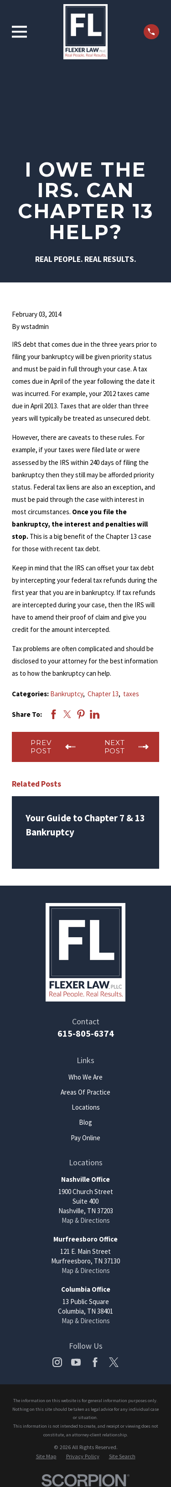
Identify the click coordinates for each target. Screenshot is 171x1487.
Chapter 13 (103, 693)
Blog (85, 1122)
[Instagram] (57, 1362)
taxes (131, 693)
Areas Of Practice (85, 1092)
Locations (86, 1107)
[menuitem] (46, 1456)
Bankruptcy (66, 693)
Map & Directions (86, 1220)
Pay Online (85, 1137)
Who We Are (85, 1077)
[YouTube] (76, 1362)
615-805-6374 (85, 1033)
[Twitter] (114, 1362)
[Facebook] (95, 1362)
